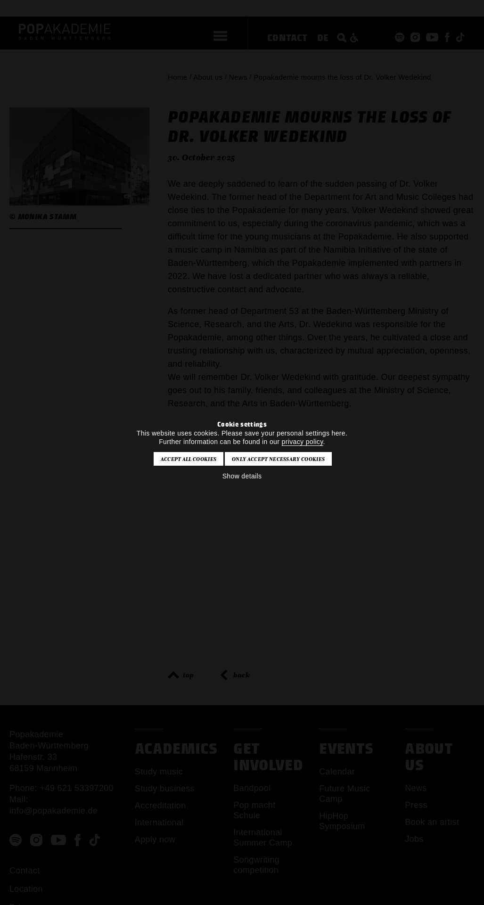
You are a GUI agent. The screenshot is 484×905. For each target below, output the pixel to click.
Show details (242, 476)
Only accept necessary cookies (278, 459)
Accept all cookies (189, 459)
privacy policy (302, 441)
